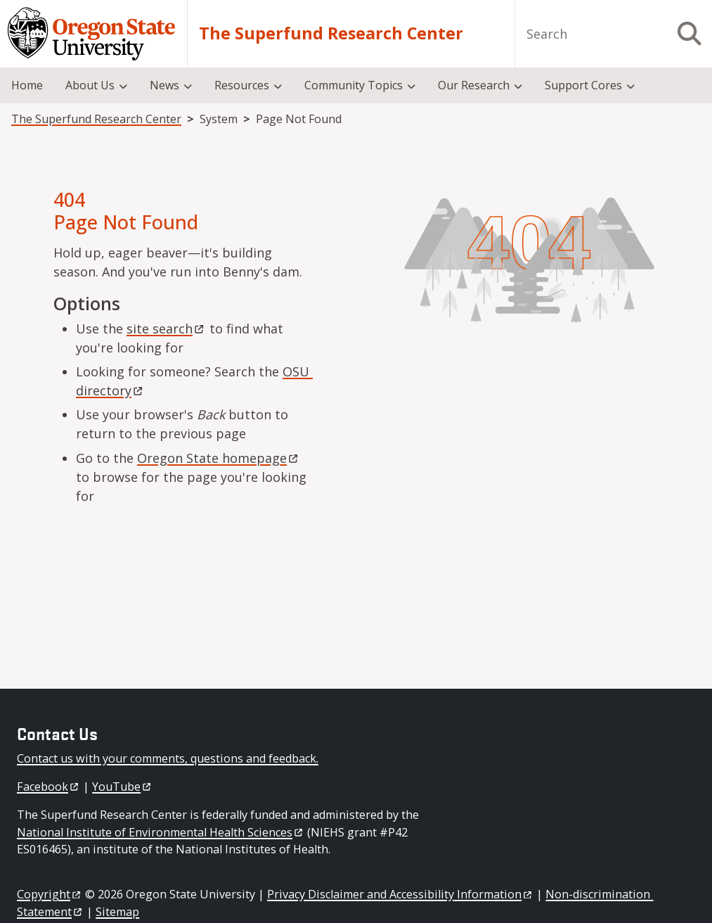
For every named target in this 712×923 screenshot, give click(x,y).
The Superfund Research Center (331, 33)
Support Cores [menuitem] (583, 85)
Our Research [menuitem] (474, 85)
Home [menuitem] (27, 85)
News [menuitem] (164, 85)
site (166, 328)
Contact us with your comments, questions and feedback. (167, 758)
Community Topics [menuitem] (353, 85)
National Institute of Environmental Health (160, 832)
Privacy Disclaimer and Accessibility (400, 894)
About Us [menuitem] (90, 85)
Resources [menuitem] (241, 85)
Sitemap (117, 911)
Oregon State (218, 458)
